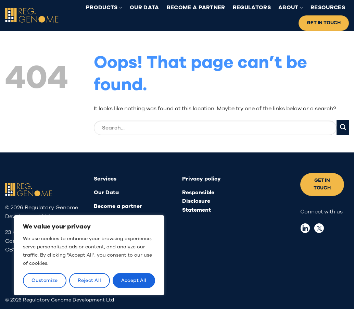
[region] (89, 255)
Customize (44, 280)
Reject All (89, 280)
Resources (328, 7)
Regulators (252, 7)
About (290, 7)
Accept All (134, 280)
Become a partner (196, 7)
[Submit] (343, 127)
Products (104, 7)
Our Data (144, 7)
